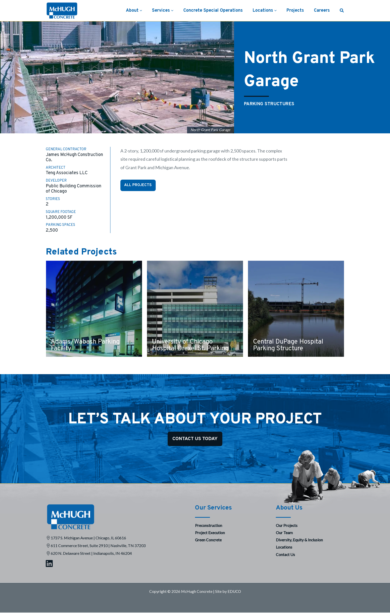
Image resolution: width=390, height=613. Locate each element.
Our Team (284, 533)
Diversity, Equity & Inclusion (299, 540)
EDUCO (234, 591)
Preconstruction (208, 525)
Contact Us (285, 554)
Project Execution (210, 533)
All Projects (138, 185)
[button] (145, 10)
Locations (284, 547)
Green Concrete (208, 540)
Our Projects (286, 525)
